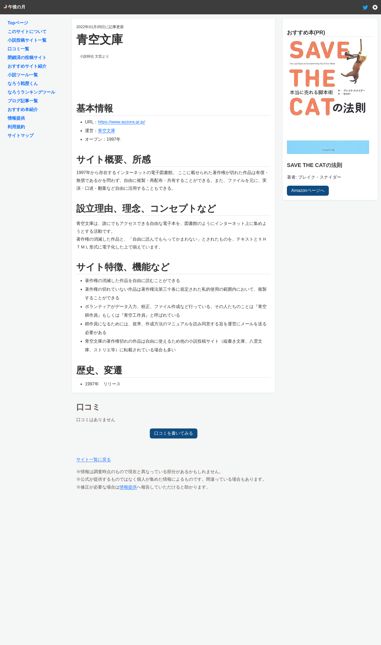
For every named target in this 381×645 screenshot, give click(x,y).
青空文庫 (106, 130)
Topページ (18, 23)
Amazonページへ (307, 190)
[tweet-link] (365, 7)
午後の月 (14, 7)
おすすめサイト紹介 (27, 66)
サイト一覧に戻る (93, 459)
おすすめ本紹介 (23, 109)
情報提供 (128, 487)
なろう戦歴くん (23, 83)
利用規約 (16, 127)
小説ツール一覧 (23, 75)
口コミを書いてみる (173, 433)
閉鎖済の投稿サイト (27, 57)
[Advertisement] (173, 76)
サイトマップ (21, 135)
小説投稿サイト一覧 (27, 40)
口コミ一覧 (18, 49)
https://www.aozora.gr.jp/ (121, 122)
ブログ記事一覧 (23, 101)
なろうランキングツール (31, 92)
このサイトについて (27, 31)
